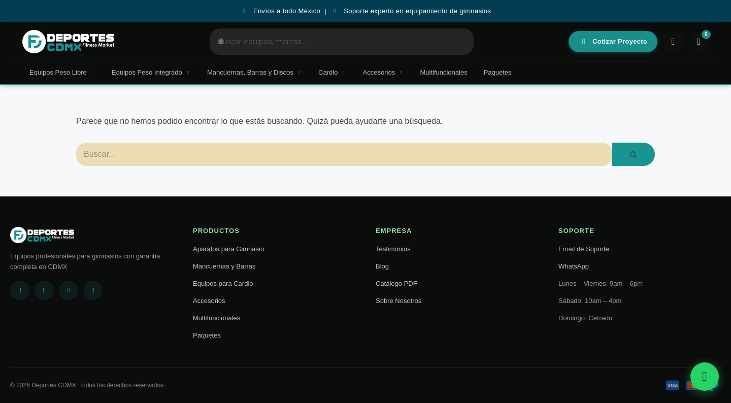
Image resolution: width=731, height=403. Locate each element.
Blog (382, 266)
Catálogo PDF (396, 283)
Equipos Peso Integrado (151, 72)
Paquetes (498, 72)
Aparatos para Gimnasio (228, 249)
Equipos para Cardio (223, 283)
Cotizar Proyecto (613, 42)
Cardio (332, 72)
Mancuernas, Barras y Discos (254, 72)
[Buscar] (344, 154)
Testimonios (393, 249)
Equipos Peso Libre (62, 72)
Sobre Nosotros (398, 301)
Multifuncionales (443, 72)
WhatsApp (573, 266)
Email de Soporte (583, 249)
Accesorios (383, 72)
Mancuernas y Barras (224, 266)
